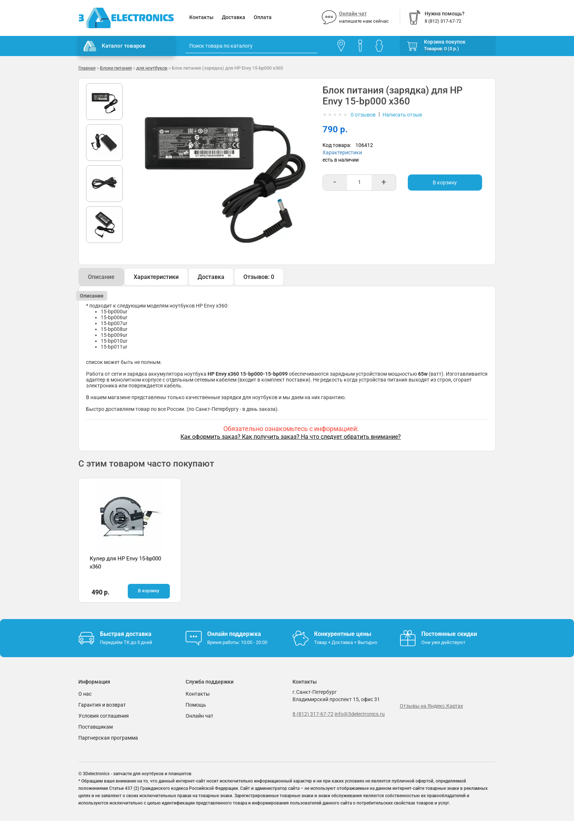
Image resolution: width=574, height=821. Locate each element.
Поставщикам (95, 727)
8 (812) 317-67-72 (312, 714)
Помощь (196, 705)
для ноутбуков (151, 68)
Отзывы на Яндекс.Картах (431, 706)
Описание (101, 276)
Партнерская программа (108, 738)
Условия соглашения (103, 716)
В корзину (445, 182)
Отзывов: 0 (258, 276)
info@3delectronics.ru (360, 714)
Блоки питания (116, 68)
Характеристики (342, 152)
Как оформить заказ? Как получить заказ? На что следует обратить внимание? (290, 436)
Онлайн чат (353, 13)
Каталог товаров (114, 46)
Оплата (263, 17)
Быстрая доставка (126, 633)
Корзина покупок (445, 42)
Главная (87, 68)
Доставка (233, 17)
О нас (85, 694)
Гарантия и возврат (102, 705)
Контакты (201, 17)
